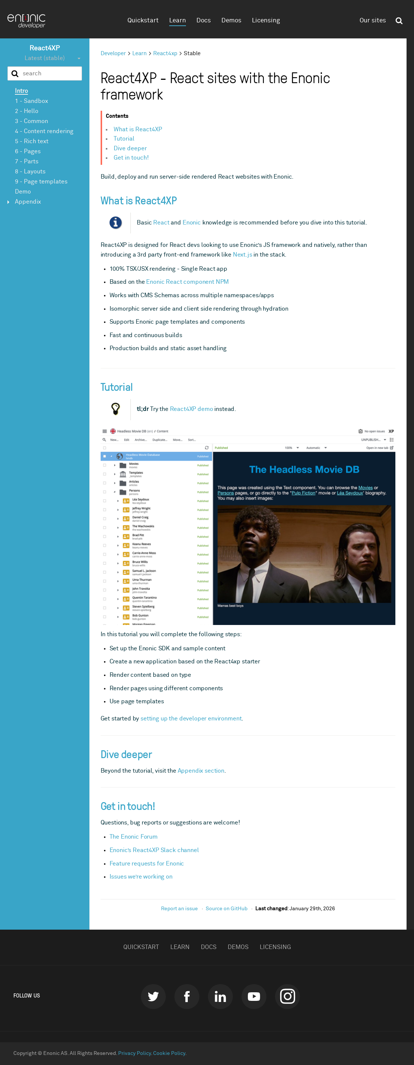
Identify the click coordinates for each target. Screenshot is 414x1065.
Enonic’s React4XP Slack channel (154, 850)
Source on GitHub (226, 908)
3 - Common (31, 121)
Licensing (266, 21)
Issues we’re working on (141, 877)
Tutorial (124, 139)
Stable (192, 53)
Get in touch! (131, 158)
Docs (203, 21)
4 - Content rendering (44, 131)
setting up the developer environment (190, 719)
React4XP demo (191, 409)
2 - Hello (26, 111)
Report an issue (179, 908)
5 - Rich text (31, 141)
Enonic (192, 223)
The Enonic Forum (134, 837)
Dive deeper (130, 148)
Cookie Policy (169, 1053)
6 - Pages (28, 151)
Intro (21, 91)
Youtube (253, 996)
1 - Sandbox (31, 101)
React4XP (44, 48)
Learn (177, 21)
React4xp (165, 53)
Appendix (28, 202)
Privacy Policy (134, 1053)
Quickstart (143, 21)
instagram (287, 996)
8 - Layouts (30, 172)
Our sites (373, 21)
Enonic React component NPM (187, 282)
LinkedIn (220, 996)
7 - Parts (26, 161)
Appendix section (201, 771)
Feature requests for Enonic (147, 864)
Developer (113, 53)
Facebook (186, 996)
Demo (23, 192)
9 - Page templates (41, 182)
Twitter (153, 996)
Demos (231, 21)
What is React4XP (138, 129)
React (161, 223)
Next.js (242, 255)
